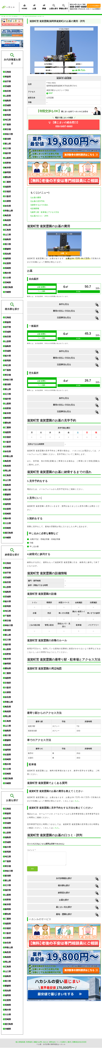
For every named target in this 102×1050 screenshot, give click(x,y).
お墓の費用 (36, 198)
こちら (76, 801)
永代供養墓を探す (64, 881)
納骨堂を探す (64, 895)
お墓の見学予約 (38, 201)
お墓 (34, 6)
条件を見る (64, 304)
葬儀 (44, 6)
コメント (31, 850)
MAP (51, 93)
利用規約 (29, 1042)
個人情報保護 (20, 1042)
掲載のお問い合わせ (41, 1042)
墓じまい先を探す (64, 909)
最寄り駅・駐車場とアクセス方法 (45, 212)
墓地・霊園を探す (64, 916)
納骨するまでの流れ (40, 205)
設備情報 (35, 208)
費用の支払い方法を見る (64, 311)
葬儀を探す (63, 6)
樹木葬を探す (64, 888)
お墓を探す (53, 6)
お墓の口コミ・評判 (40, 216)
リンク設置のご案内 (64, 1042)
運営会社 (52, 1042)
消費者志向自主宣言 (79, 1042)
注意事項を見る (64, 317)
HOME (24, 6)
